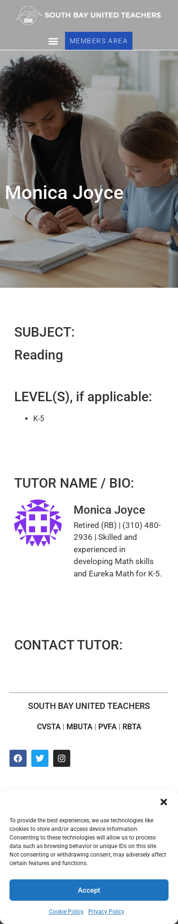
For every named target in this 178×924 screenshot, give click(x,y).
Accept (89, 890)
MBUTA (79, 726)
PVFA (107, 726)
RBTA (131, 726)
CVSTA (49, 726)
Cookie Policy (66, 911)
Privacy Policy (106, 911)
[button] (164, 802)
